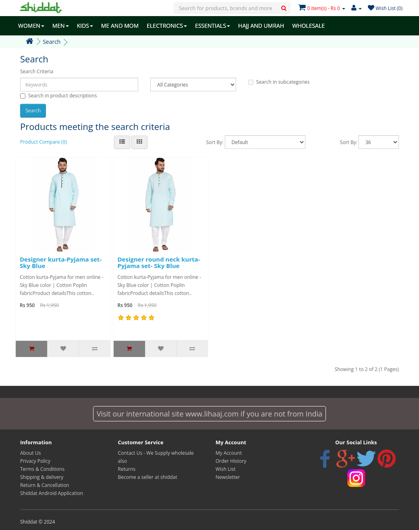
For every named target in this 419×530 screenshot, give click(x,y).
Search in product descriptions (58, 95)
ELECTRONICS (167, 25)
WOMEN (31, 25)
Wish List (226, 469)
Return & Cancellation (44, 485)
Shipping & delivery (41, 477)
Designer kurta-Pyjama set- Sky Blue (61, 262)
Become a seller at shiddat (147, 477)
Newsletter (228, 477)
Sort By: (214, 142)
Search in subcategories (279, 81)
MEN (60, 25)
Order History (231, 461)
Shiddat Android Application (51, 493)
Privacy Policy (35, 461)
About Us (30, 453)
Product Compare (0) (43, 141)
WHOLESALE (308, 25)
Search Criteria (36, 71)
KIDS (85, 25)
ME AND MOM (120, 25)
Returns (127, 469)
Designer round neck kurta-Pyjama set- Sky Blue (159, 262)
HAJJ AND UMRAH (261, 25)
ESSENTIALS (212, 25)
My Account (229, 453)
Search (51, 41)
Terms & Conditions (42, 469)
